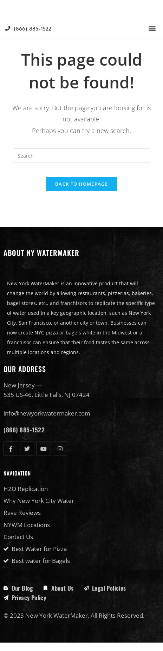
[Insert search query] (81, 164)
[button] (152, 36)
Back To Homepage (81, 192)
